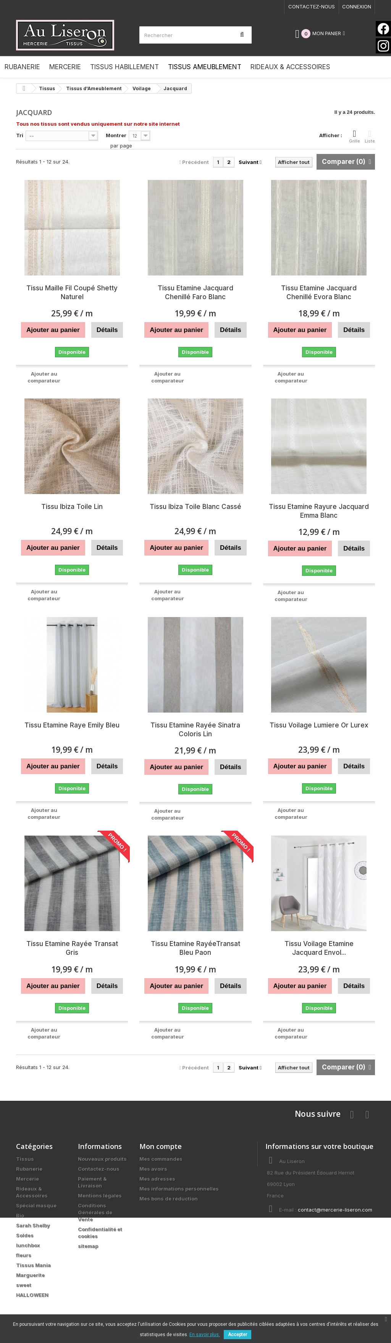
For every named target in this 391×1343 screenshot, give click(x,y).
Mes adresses (157, 1179)
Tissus (25, 1159)
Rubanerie (29, 1169)
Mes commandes (161, 1159)
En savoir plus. (204, 1334)
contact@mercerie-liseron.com (335, 1210)
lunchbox (28, 1245)
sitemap (88, 1246)
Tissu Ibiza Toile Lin (72, 506)
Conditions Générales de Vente (95, 1212)
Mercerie (27, 1179)
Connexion (356, 6)
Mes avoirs (153, 1169)
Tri (19, 135)
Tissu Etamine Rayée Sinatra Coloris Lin (195, 729)
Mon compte (160, 1146)
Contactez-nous (311, 6)
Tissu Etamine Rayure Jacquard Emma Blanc (319, 511)
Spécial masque (36, 1205)
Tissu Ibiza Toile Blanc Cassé (195, 506)
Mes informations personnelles (179, 1189)
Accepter (237, 1334)
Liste (370, 136)
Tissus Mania (33, 1265)
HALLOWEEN (32, 1295)
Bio (20, 1215)
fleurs (23, 1255)
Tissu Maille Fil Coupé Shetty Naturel (72, 292)
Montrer (116, 135)
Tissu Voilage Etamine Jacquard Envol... (319, 948)
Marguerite (30, 1275)
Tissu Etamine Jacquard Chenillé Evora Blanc (319, 292)
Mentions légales (100, 1195)
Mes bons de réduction (168, 1199)
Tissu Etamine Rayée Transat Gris (72, 948)
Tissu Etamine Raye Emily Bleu (72, 725)
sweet (23, 1285)
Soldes (25, 1235)
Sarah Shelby (33, 1225)
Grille (354, 136)
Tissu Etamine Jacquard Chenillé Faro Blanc (195, 292)
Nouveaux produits (102, 1159)
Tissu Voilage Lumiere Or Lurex (319, 725)
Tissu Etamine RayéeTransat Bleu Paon (195, 948)
